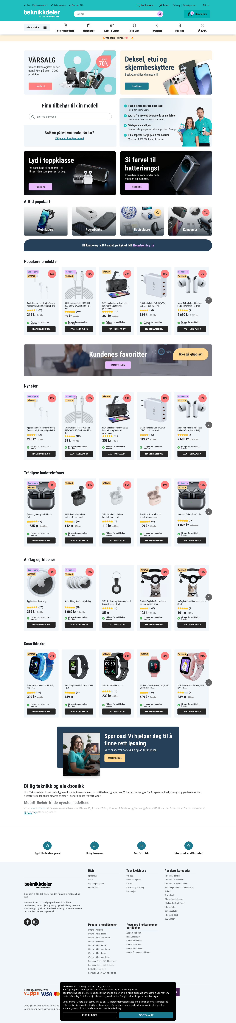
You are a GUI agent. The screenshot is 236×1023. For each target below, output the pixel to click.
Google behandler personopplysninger (139, 996)
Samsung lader (171, 911)
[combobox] (118, 14)
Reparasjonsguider (96, 883)
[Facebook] (27, 921)
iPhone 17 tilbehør (172, 876)
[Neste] (208, 300)
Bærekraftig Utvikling (135, 887)
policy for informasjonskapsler (88, 996)
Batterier (179, 27)
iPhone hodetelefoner (174, 899)
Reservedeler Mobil (65, 27)
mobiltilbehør (39, 808)
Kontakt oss (93, 887)
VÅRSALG (202, 27)
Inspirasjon (131, 891)
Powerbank (157, 27)
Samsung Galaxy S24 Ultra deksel (102, 973)
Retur (90, 879)
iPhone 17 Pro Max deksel (99, 937)
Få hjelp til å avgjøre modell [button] (69, 138)
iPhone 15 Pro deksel (97, 953)
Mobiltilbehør (89, 27)
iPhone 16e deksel (96, 941)
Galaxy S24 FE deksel (97, 969)
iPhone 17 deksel (95, 930)
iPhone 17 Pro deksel (97, 934)
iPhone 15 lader (171, 915)
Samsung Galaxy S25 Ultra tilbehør (179, 887)
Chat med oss (114, 758)
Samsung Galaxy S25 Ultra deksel (102, 961)
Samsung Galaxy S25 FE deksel (101, 965)
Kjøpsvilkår (92, 876)
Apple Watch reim (133, 933)
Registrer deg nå (143, 245)
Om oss (129, 876)
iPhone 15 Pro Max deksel (99, 957)
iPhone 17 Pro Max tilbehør (176, 883)
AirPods (168, 891)
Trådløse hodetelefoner (175, 903)
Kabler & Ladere (111, 27)
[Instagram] (35, 921)
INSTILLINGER (90, 1015)
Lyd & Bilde (134, 27)
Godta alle (146, 1015)
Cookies (130, 883)
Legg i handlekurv (41, 329)
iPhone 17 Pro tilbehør (174, 879)
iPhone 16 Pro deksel (97, 945)
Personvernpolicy (133, 879)
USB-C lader (170, 919)
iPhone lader (170, 907)
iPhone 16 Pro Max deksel (99, 949)
